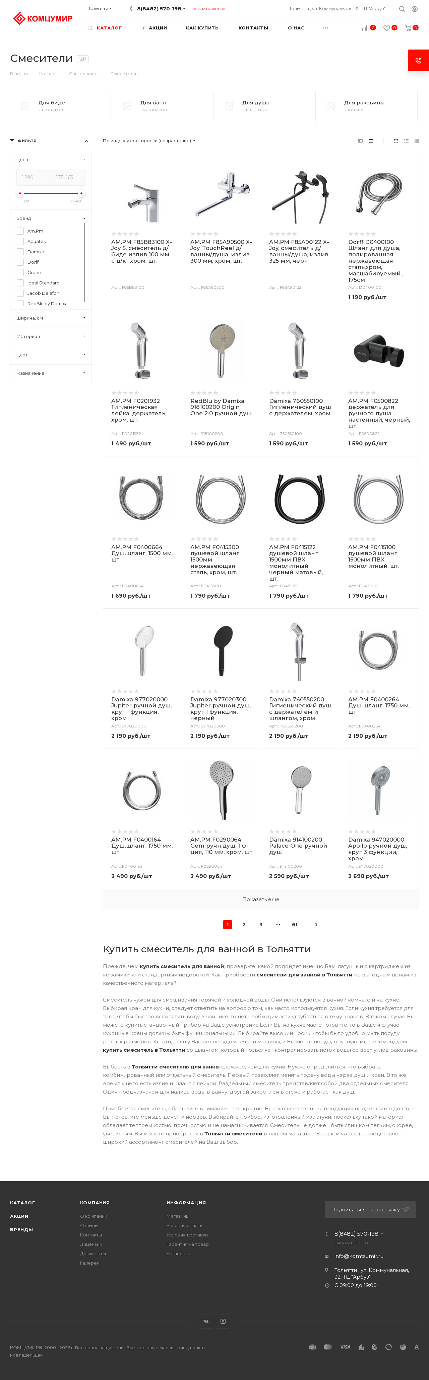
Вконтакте (206, 1321)
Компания (95, 1202)
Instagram (223, 1321)
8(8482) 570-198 (159, 8)
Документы (93, 1253)
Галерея (90, 1263)
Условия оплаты (185, 1225)
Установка (178, 1253)
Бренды (21, 1229)
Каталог (22, 1202)
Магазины (178, 1216)
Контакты (91, 1234)
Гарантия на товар (188, 1244)
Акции (19, 1216)
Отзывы (89, 1225)
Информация (186, 1202)
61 (294, 925)
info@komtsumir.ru (358, 1256)
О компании (93, 1216)
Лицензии (91, 1244)
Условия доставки (187, 1234)
